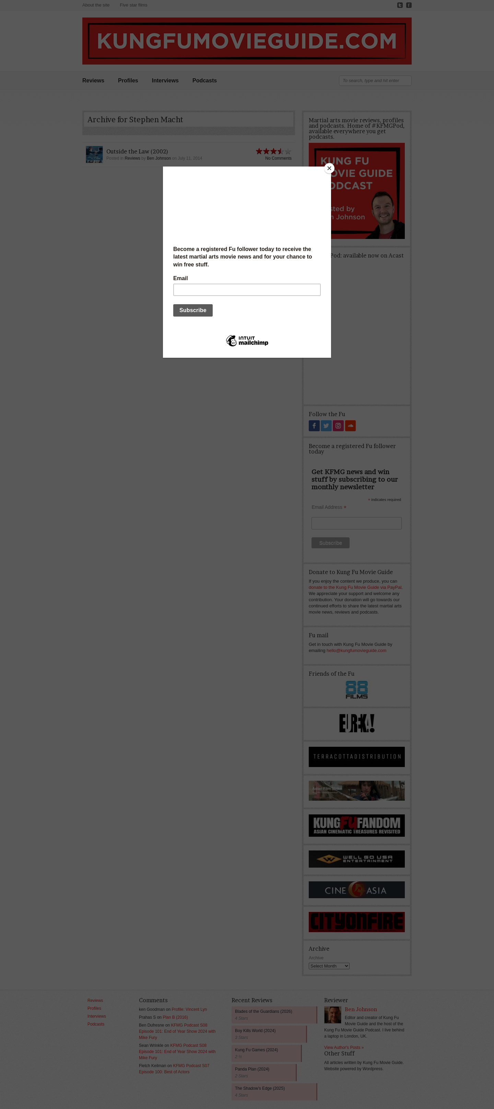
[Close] (329, 168)
